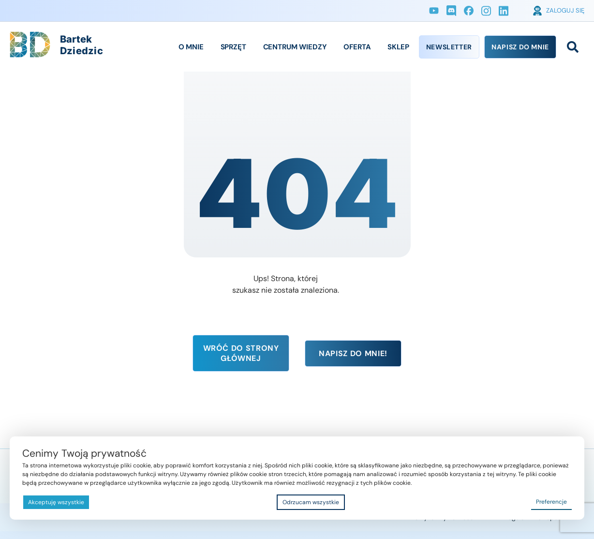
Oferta (357, 47)
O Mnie (191, 47)
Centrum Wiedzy (295, 47)
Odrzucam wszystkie (310, 502)
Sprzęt (233, 47)
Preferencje (551, 502)
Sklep (398, 47)
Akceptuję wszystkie (56, 502)
